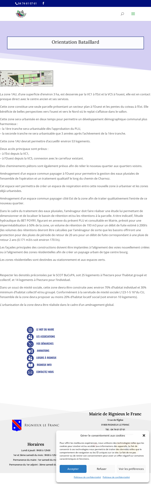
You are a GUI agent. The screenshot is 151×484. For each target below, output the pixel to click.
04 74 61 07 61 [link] (118, 429)
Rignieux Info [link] (44, 365)
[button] (144, 435)
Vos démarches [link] (44, 343)
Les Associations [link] (45, 336)
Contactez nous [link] (45, 372)
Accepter (73, 469)
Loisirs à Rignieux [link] (46, 358)
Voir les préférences (131, 469)
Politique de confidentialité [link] (87, 477)
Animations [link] (43, 350)
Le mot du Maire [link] (45, 329)
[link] (43, 3)
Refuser (101, 469)
